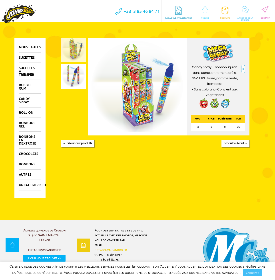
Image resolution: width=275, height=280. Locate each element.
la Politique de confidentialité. (37, 272)
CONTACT (265, 12)
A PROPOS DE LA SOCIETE (245, 13)
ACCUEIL (205, 12)
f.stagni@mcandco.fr (110, 250)
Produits (225, 12)
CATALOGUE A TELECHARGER (178, 12)
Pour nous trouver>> (44, 258)
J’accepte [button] (252, 272)
